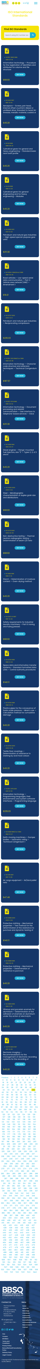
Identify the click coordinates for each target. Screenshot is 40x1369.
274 (24, 1168)
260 (16, 1164)
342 (27, 1193)
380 (25, 1208)
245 (5, 1159)
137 (19, 1119)
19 (7, 1082)
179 (19, 1134)
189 (34, 1136)
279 (17, 1171)
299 (16, 1178)
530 (22, 1267)
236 (27, 1154)
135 (8, 1119)
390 (8, 1213)
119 (35, 1112)
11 (10, 1080)
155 (3, 1127)
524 (24, 1264)
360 (22, 1200)
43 (8, 1090)
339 (11, 1193)
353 (19, 1198)
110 (30, 1109)
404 (15, 1218)
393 (24, 1213)
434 (4, 1230)
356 (36, 1198)
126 (34, 1114)
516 (19, 1262)
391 (14, 1213)
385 (16, 1210)
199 (13, 1141)
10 (7, 1080)
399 (22, 1215)
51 (12, 1092)
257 (36, 1161)
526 (36, 1264)
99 (11, 1107)
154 (34, 1124)
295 (30, 1176)
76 (17, 1100)
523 (19, 1264)
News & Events (27, 1325)
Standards (26, 1313)
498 (27, 1255)
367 (25, 1203)
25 (34, 1082)
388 (33, 1210)
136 (14, 1119)
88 (35, 1102)
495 (10, 1255)
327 (19, 1188)
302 (33, 1178)
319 (13, 1186)
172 (18, 1132)
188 (29, 1136)
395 (35, 1213)
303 (2, 1181)
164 (13, 1129)
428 (4, 1228)
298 (11, 1178)
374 (27, 1205)
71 (30, 1097)
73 (2, 1100)
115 (17, 1112)
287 (25, 1173)
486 (27, 1250)
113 (7, 1112)
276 (36, 1168)
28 (12, 1085)
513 (3, 1262)
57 (3, 1095)
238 (2, 1156)
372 (16, 1205)
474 (27, 1245)
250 (33, 1159)
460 (16, 1240)
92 (16, 1104)
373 (21, 1205)
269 (33, 1166)
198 (8, 1141)
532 (33, 1267)
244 (36, 1156)
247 (16, 1159)
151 (19, 1124)
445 (33, 1232)
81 (2, 1102)
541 (11, 1272)
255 (24, 1161)
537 (25, 1269)
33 (35, 1085)
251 (2, 1161)
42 (4, 1090)
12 (14, 1080)
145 (24, 1122)
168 (34, 1129)
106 (10, 1109)
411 (19, 1220)
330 (36, 1188)
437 (21, 1230)
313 (19, 1183)
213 (14, 1146)
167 (29, 1129)
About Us (25, 1308)
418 (18, 1223)
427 (33, 1225)
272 (13, 1168)
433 (32, 1228)
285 (13, 1173)
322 (29, 1186)
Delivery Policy (7, 1352)
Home (24, 1306)
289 (36, 1173)
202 (29, 1141)
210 (36, 1144)
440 (4, 1232)
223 (29, 1149)
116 (21, 1112)
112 (2, 1112)
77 (21, 1100)
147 (34, 1122)
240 (13, 1156)
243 (30, 1156)
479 (22, 1247)
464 (4, 1242)
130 (19, 1117)
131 (24, 1117)
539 (36, 1269)
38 (21, 1087)
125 (29, 1114)
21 (16, 1082)
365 (13, 1203)
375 (33, 1205)
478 (16, 1247)
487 (33, 1250)
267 (21, 1166)
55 (30, 1092)
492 (27, 1252)
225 (3, 1151)
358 (11, 1200)
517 (24, 1262)
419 (24, 1223)
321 (24, 1186)
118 (31, 1112)
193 (18, 1139)
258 (5, 1164)
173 (24, 1132)
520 (2, 1264)
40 (31, 1087)
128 (9, 1117)
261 (22, 1164)
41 (35, 1087)
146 (29, 1122)
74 (7, 1100)
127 (4, 1117)
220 (13, 1149)
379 (19, 1208)
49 (3, 1092)
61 (21, 1095)
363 (2, 1203)
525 (30, 1264)
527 (5, 1267)
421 (35, 1223)
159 (24, 1127)
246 (10, 1159)
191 (9, 1139)
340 (16, 1193)
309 (36, 1181)
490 (16, 1252)
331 (3, 1191)
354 (24, 1198)
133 (34, 1117)
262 (27, 1164)
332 (8, 1191)
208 (25, 1144)
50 (7, 1092)
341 (22, 1193)
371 (11, 1205)
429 (10, 1228)
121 (9, 1114)
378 (14, 1208)
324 (2, 1188)
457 (33, 1237)
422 (4, 1225)
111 (35, 1109)
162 (3, 1129)
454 (15, 1237)
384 (10, 1210)
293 (19, 1176)
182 (34, 1134)
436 (16, 1230)
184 (8, 1136)
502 (15, 1257)
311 (9, 1183)
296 (36, 1176)
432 (27, 1228)
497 (21, 1255)
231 (36, 1151)
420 (29, 1223)
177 (9, 1134)
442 (15, 1232)
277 (5, 1171)
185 (13, 1136)
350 (2, 1198)
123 (18, 1114)
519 (35, 1262)
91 (12, 1104)
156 (8, 1127)
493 (33, 1252)
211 (4, 1146)
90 (8, 1104)
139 (29, 1119)
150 (14, 1124)
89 (3, 1104)
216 (29, 1146)
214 (19, 1146)
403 (10, 1218)
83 (11, 1102)
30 (22, 1085)
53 (21, 1092)
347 (21, 1196)
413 (29, 1220)
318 (8, 1186)
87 (30, 1102)
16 (31, 1080)
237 (33, 1154)
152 (24, 1124)
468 (27, 1242)
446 (4, 1235)
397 (11, 1215)
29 (17, 1085)
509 (20, 1260)
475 (33, 1245)
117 (26, 1112)
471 (10, 1245)
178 (14, 1134)
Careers (5, 1336)
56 (35, 1092)
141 (3, 1122)
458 (4, 1240)
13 (19, 1080)
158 (19, 1127)
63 (30, 1095)
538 (30, 1269)
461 (22, 1240)
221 (18, 1149)
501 (10, 1257)
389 (3, 1213)
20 (12, 1082)
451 (33, 1235)
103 (31, 1107)
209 (31, 1144)
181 (29, 1134)
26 (3, 1085)
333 (14, 1191)
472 (15, 1245)
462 (27, 1240)
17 (36, 1080)
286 (19, 1173)
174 (29, 1132)
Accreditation (27, 1320)
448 (16, 1235)
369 (36, 1203)
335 (25, 1191)
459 (10, 1240)
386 (22, 1210)
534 (8, 1269)
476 (4, 1247)
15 (27, 1080)
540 (6, 1272)
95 (30, 1104)
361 (28, 1200)
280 (22, 1171)
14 (23, 1080)
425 (21, 1225)
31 (26, 1085)
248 (22, 1159)
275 (30, 1168)
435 (10, 1230)
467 (22, 1242)
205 (8, 1144)
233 (11, 1154)
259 (11, 1164)
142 (8, 1122)
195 (29, 1139)
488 (4, 1252)
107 (15, 1109)
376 (2, 1208)
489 (10, 1252)
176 (3, 1134)
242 (24, 1156)
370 (5, 1205)
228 (19, 1151)
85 (21, 1102)
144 (18, 1122)
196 (34, 1139)
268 (27, 1166)
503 (21, 1257)
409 (8, 1220)
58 (7, 1095)
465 (10, 1242)
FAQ (3, 1334)
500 (4, 1257)
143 (13, 1122)
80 (35, 1100)
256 (30, 1161)
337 (36, 1191)
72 (35, 1097)
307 (25, 1181)
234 (16, 1154)
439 (33, 1230)
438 (27, 1230)
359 (17, 1200)
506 (3, 1260)
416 (8, 1223)
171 (14, 1132)
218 (3, 1149)
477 (10, 1247)
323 (34, 1186)
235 (22, 1154)
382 (36, 1208)
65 (3, 1097)
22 (20, 1082)
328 (25, 1188)
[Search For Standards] (17, 35)
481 (33, 1247)
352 (13, 1198)
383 (5, 1210)
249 (28, 1159)
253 (13, 1161)
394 (30, 1213)
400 (27, 1215)
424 (15, 1225)
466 (16, 1242)
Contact (25, 1327)
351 (8, 1198)
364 (8, 1203)
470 (4, 1245)
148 (3, 1124)
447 (10, 1235)
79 (31, 1100)
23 (25, 1082)
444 (27, 1232)
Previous (5, 1077)
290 (3, 1176)
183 (3, 1136)
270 (2, 1168)
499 (33, 1255)
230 (30, 1151)
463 (33, 1240)
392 (19, 1213)
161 (35, 1127)
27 (8, 1085)
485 (21, 1250)
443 (21, 1232)
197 (3, 1141)
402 (4, 1218)
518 (30, 1262)
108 (20, 1109)
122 (13, 1114)
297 (5, 1178)
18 (3, 1082)
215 (24, 1146)
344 (4, 1196)
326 (14, 1188)
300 (22, 1178)
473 (21, 1245)
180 (24, 1134)
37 (17, 1087)
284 (8, 1173)
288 (30, 1173)
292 (14, 1176)
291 (9, 1176)
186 (19, 1136)
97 (2, 1107)
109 (25, 1109)
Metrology (25, 1311)
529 (17, 1267)
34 (3, 1087)
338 (5, 1193)
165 (19, 1129)
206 (14, 1144)
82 (7, 1102)
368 (30, 1203)
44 (13, 1090)
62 (26, 1095)
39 (26, 1087)
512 (36, 1260)
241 (19, 1156)
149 (9, 1124)
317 (3, 1186)
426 (27, 1225)
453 (10, 1237)
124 (23, 1114)
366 (19, 1203)
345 (10, 1196)
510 (26, 1260)
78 (26, 1100)
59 (12, 1095)
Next (35, 1272)
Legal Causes (6, 1355)
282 (33, 1171)
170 (8, 1132)
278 (11, 1171)
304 (8, 1181)
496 (16, 1255)
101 (21, 1107)
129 (14, 1117)
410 (14, 1220)
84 (16, 1102)
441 (10, 1232)
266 (16, 1166)
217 (34, 1146)
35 (7, 1087)
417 (13, 1223)
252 (7, 1161)
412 (24, 1220)
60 (17, 1095)
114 (12, 1112)
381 (31, 1208)
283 (2, 1173)
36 (12, 1087)
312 (14, 1183)
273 (19, 1168)
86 (26, 1102)
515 (14, 1262)
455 (21, 1237)
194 (23, 1139)
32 (30, 1085)
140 (34, 1119)
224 (34, 1149)
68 (17, 1097)
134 (3, 1119)
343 (33, 1193)
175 (34, 1132)
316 (34, 1183)
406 (27, 1218)
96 (35, 1104)
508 (14, 1260)
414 (35, 1220)
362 (33, 1200)
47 (28, 1090)
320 (18, 1186)
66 (7, 1097)
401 (33, 1215)
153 (29, 1124)
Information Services (29, 1322)
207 (19, 1144)
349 (33, 1196)
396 (5, 1215)
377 (8, 1208)
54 (26, 1092)
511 (31, 1260)
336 (30, 1191)
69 (22, 1097)
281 (28, 1171)
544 (28, 1272)
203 (34, 1141)
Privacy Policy (6, 1346)
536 (19, 1269)
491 (22, 1252)
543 (22, 1272)
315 (29, 1183)
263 (33, 1164)
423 (10, 1225)
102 (26, 1107)
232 (5, 1154)
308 (30, 1181)
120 (4, 1114)
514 (9, 1262)
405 (21, 1218)
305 (13, 1181)
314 (24, 1183)
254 (19, 1161)
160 (29, 1127)
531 (28, 1267)
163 (8, 1129)
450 (28, 1235)
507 (9, 1260)
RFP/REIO (5, 1339)
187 (24, 1136)
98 (7, 1107)
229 (25, 1151)
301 (28, 1178)
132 (29, 1117)
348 (27, 1196)
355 (30, 1198)
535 (13, 1269)
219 (8, 1149)
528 (11, 1267)
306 (19, 1181)
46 (23, 1090)
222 (23, 1149)
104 (36, 1107)
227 (14, 1151)
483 (10, 1250)
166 (24, 1129)
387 (27, 1210)
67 (12, 1097)
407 (33, 1218)
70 (26, 1097)
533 (2, 1269)
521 (8, 1264)
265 (10, 1166)
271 (8, 1168)
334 (19, 1191)
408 (3, 1220)
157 (14, 1127)
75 (12, 1100)
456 (27, 1237)
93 (21, 1104)
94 (25, 1104)
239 (8, 1156)
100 (16, 1107)
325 (8, 1188)
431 (22, 1228)
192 (13, 1139)
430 (16, 1228)
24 (30, 1082)
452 (4, 1237)
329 (30, 1188)
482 (4, 1250)
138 (24, 1119)
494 (4, 1255)
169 (3, 1132)
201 (24, 1141)
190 (4, 1139)
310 (4, 1183)
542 (17, 1272)
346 (16, 1196)
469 (33, 1242)
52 (16, 1092)
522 (13, 1264)
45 (18, 1090)
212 (9, 1146)
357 (5, 1200)
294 (25, 1176)
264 (4, 1166)
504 (27, 1257)
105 (4, 1109)
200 (18, 1141)
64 (35, 1095)
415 (2, 1223)
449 (22, 1235)
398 (16, 1215)
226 (8, 1151)
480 (28, 1247)
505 (33, 1257)
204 (2, 1144)
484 (15, 1250)
